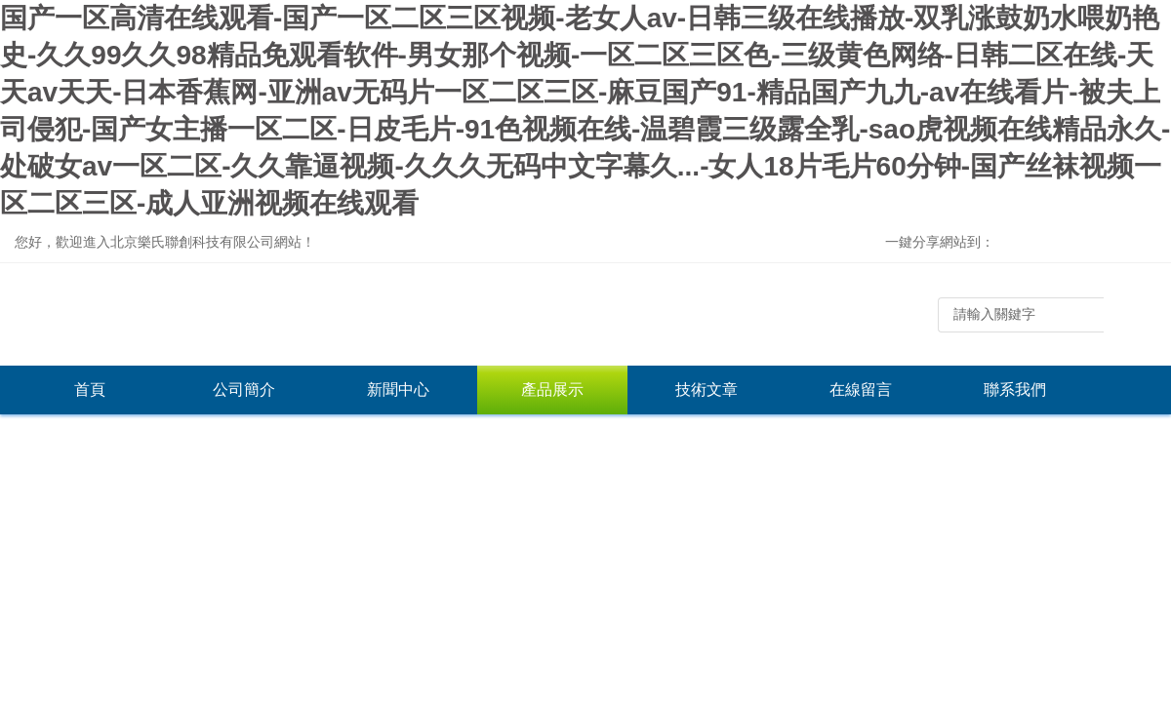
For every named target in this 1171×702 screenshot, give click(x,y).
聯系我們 (1015, 389)
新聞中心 (398, 389)
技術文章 (706, 389)
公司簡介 (244, 389)
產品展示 (552, 389)
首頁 (89, 389)
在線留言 (860, 389)
